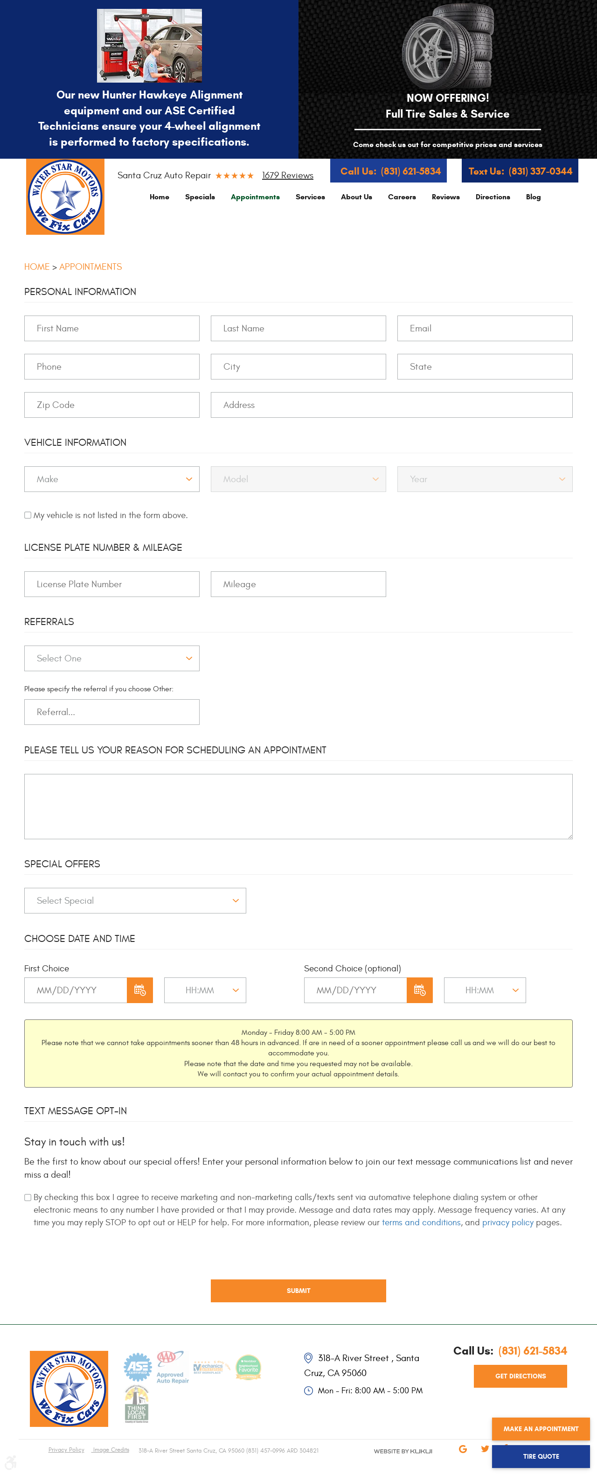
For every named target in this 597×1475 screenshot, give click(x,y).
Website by (392, 1459)
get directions (520, 1376)
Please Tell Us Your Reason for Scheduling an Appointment (175, 750)
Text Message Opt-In (75, 1111)
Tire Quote (541, 1457)
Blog (533, 196)
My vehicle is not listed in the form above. (111, 515)
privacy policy (508, 1222)
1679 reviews (287, 175)
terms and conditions (421, 1222)
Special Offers (62, 864)
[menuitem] (159, 196)
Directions (493, 196)
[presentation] (95, 1261)
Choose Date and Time (79, 939)
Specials (200, 196)
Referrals (49, 622)
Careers (402, 196)
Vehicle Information (75, 442)
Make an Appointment (541, 1429)
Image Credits (110, 1450)
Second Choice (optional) (352, 968)
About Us (356, 196)
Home (159, 196)
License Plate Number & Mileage (103, 547)
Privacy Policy (66, 1450)
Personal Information (80, 292)
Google (462, 1455)
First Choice (46, 968)
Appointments (255, 196)
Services (310, 196)
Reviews (446, 196)
